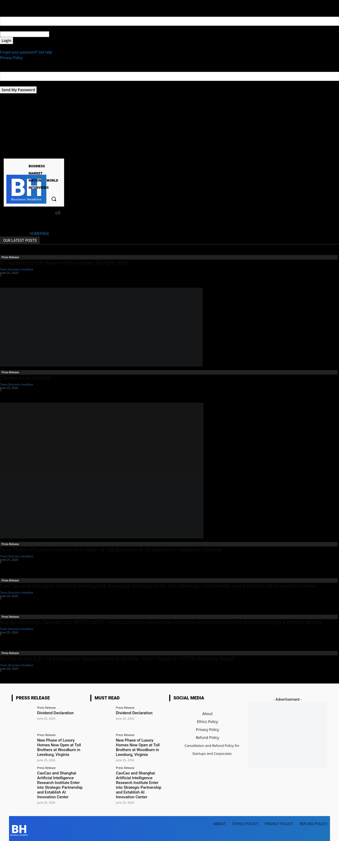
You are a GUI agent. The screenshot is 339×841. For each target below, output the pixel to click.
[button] (53, 199)
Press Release (10, 257)
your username (12, 28)
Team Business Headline (16, 269)
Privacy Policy (11, 58)
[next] (59, 213)
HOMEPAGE (39, 233)
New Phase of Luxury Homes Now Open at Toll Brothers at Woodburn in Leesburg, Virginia (110, 549)
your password (61, 34)
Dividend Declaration (25, 378)
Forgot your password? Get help (26, 52)
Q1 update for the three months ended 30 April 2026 (64, 263)
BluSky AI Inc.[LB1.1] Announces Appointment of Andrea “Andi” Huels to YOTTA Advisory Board (117, 658)
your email (8, 83)
